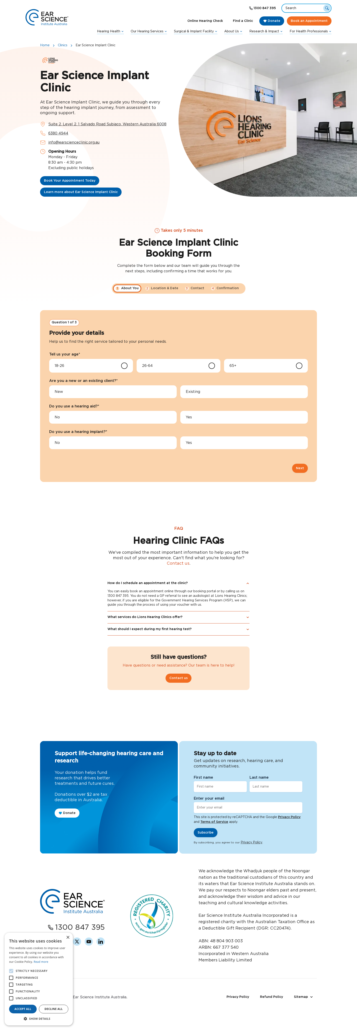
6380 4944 (58, 133)
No (57, 417)
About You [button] (127, 288)
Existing (193, 392)
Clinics (62, 45)
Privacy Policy (289, 817)
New (59, 392)
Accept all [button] (23, 1009)
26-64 (147, 366)
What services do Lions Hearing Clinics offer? (178, 634)
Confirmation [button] (225, 288)
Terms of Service (214, 822)
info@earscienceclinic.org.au (73, 142)
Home (45, 45)
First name (203, 777)
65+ (233, 366)
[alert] (39, 979)
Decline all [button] (54, 1009)
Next (300, 468)
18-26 (59, 366)
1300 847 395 (265, 8)
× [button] (67, 937)
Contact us (178, 580)
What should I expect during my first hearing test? (178, 646)
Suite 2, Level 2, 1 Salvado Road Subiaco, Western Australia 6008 (107, 124)
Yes (189, 417)
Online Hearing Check (205, 21)
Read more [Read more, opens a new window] (41, 962)
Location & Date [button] (161, 288)
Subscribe (206, 832)
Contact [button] (194, 288)
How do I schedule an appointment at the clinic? (178, 600)
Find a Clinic (243, 21)
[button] (38, 1018)
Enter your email (209, 798)
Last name (259, 777)
